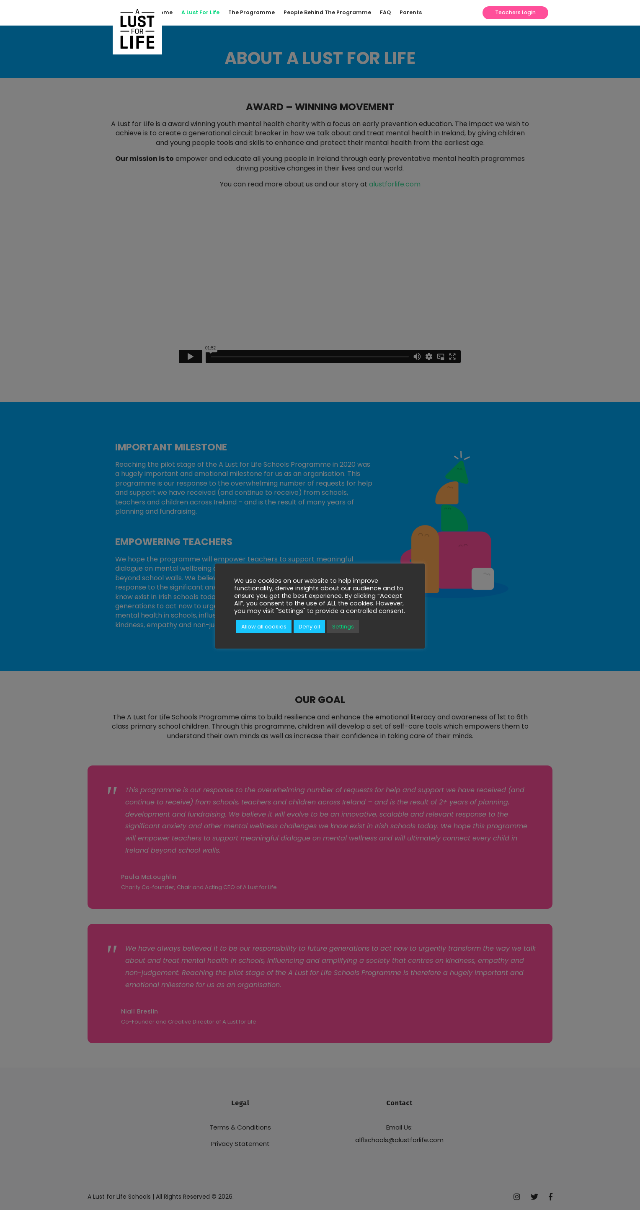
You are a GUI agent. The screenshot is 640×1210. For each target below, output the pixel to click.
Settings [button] (343, 627)
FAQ (385, 12)
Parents (411, 12)
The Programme (251, 12)
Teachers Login (515, 12)
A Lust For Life (200, 12)
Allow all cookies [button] (263, 627)
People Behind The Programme (327, 12)
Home (164, 12)
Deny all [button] (309, 627)
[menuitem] (166, 12)
